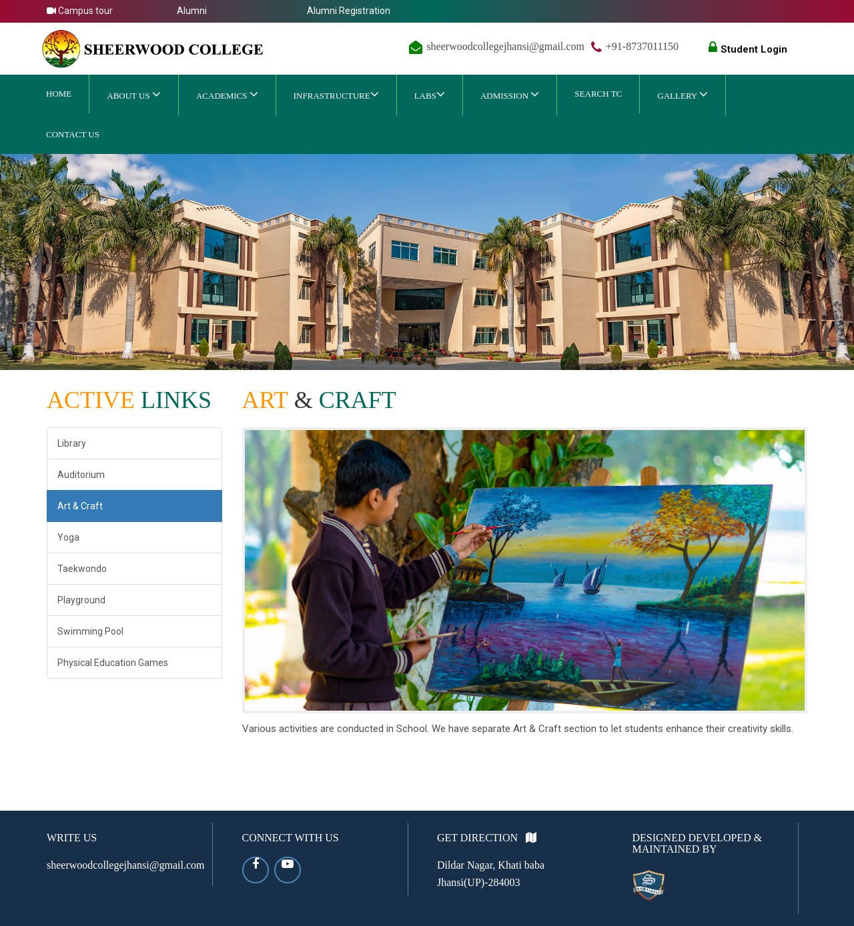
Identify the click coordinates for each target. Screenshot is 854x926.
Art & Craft (80, 506)
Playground (81, 600)
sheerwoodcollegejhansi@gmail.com (505, 46)
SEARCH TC (598, 94)
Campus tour (80, 10)
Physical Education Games (112, 662)
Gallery (682, 94)
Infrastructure (336, 94)
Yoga (68, 537)
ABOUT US (134, 94)
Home (58, 94)
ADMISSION (509, 94)
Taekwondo (82, 568)
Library (71, 443)
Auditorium (81, 474)
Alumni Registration (348, 10)
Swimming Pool (90, 631)
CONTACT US (72, 134)
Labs (429, 94)
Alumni (192, 10)
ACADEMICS (227, 94)
